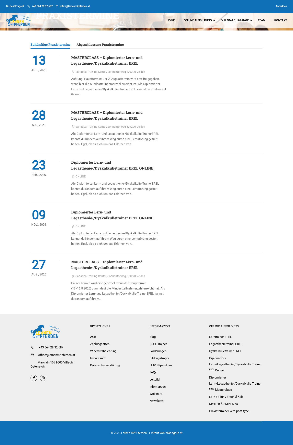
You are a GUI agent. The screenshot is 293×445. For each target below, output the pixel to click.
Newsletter (157, 401)
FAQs (153, 372)
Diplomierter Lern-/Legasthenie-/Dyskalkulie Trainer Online (235, 364)
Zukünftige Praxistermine (50, 45)
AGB (93, 337)
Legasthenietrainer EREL (225, 344)
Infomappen (158, 386)
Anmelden (281, 6)
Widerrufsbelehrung (103, 351)
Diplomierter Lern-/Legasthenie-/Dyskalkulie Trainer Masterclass (235, 384)
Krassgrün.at (174, 433)
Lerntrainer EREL (220, 337)
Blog (153, 337)
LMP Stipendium (161, 365)
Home (171, 20)
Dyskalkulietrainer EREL (225, 351)
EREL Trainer (158, 344)
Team (261, 20)
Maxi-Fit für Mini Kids (223, 404)
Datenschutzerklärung (105, 365)
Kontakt (280, 20)
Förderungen (158, 351)
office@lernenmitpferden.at (75, 6)
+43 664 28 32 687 (42, 6)
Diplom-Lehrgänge (235, 20)
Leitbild (155, 379)
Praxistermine (229, 411)
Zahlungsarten (99, 344)
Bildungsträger (159, 358)
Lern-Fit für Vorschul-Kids (226, 397)
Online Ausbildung (198, 20)
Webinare (156, 394)
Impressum (97, 358)
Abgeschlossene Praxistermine (100, 45)
